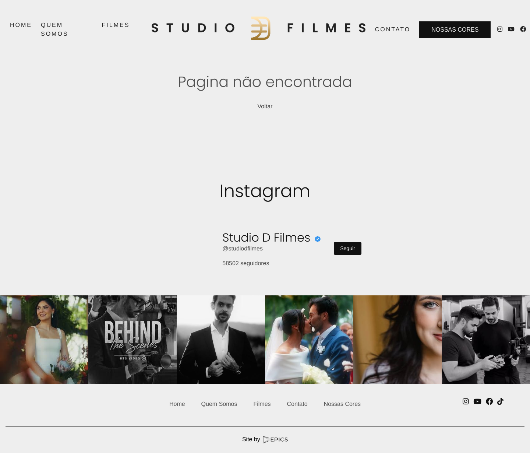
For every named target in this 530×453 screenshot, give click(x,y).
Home (177, 404)
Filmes (262, 404)
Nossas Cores (454, 30)
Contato (297, 404)
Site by (265, 439)
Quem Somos (219, 404)
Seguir (347, 248)
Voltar (265, 106)
